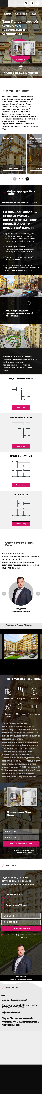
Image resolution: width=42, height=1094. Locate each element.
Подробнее (13, 168)
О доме (35, 14)
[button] (15, 179)
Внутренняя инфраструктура (16, 202)
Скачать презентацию (21, 844)
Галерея (7, 14)
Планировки (21, 14)
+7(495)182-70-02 (10, 1012)
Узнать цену (21, 408)
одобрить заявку (21, 928)
